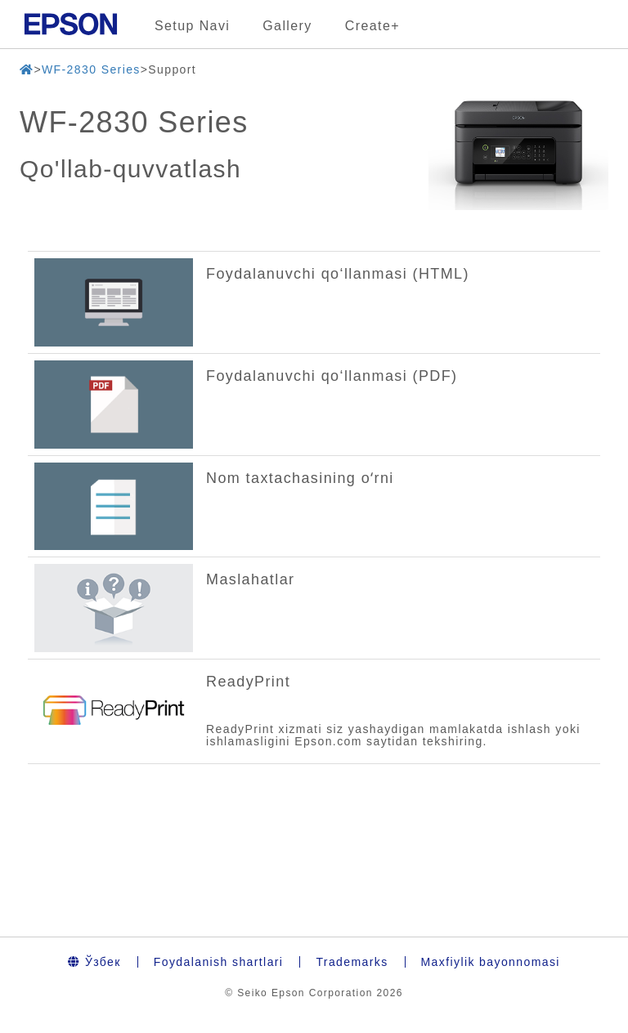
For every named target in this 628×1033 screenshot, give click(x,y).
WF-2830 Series (91, 69)
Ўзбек (94, 961)
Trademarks (352, 961)
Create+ (372, 26)
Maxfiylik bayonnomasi (490, 961)
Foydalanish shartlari (219, 961)
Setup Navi (192, 26)
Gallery (287, 26)
